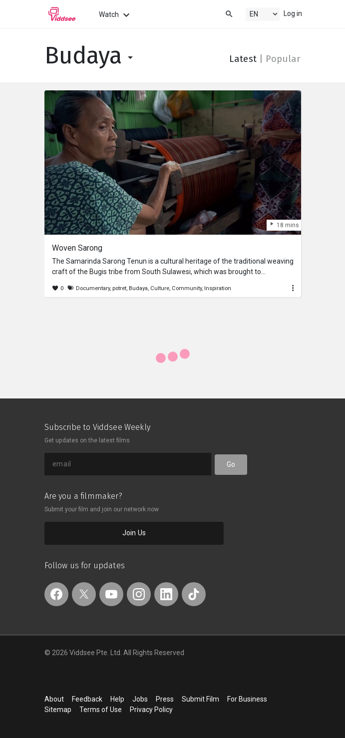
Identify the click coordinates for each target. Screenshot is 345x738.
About (54, 699)
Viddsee (62, 14)
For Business (247, 699)
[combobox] (220, 13)
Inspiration (217, 288)
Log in (293, 13)
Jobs (140, 699)
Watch (115, 15)
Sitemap (57, 710)
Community (187, 288)
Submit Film (200, 699)
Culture (159, 288)
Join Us (134, 533)
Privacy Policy (151, 710)
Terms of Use (100, 710)
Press (165, 699)
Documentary (93, 288)
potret (119, 288)
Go (231, 464)
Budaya (90, 55)
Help (117, 699)
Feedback (87, 699)
